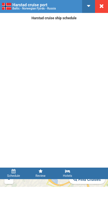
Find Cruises (87, 179)
